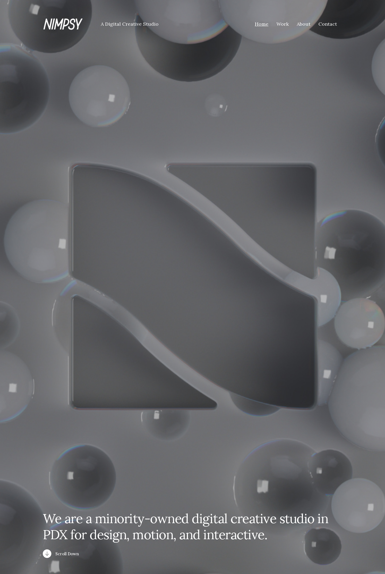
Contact (327, 24)
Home (261, 24)
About (303, 24)
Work (282, 24)
